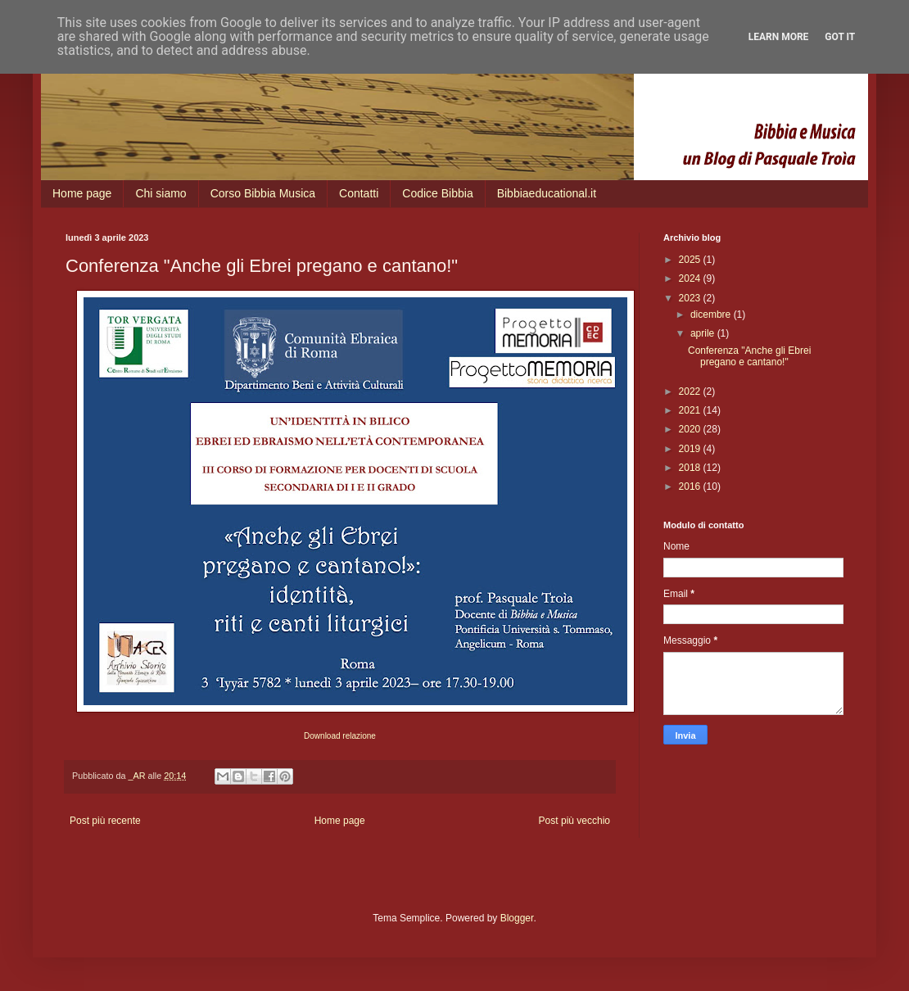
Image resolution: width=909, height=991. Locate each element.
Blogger (517, 918)
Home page (81, 193)
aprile (703, 333)
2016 (691, 486)
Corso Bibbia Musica (262, 193)
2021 (691, 410)
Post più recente (105, 820)
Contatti (358, 193)
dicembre (712, 314)
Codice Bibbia (437, 193)
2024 (691, 278)
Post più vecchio (574, 820)
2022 (691, 391)
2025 (691, 259)
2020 (691, 429)
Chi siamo (160, 193)
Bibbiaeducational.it (546, 193)
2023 (691, 298)
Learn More (778, 37)
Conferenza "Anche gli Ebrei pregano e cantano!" (749, 356)
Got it (840, 37)
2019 (691, 449)
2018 (691, 467)
